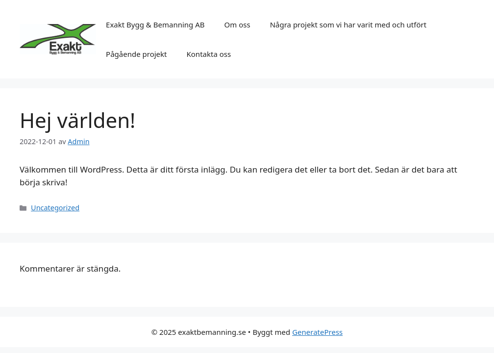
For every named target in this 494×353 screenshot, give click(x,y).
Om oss (237, 24)
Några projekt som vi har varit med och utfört (348, 24)
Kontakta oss (209, 54)
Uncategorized (55, 207)
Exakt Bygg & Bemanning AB (155, 24)
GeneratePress (317, 332)
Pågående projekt (136, 54)
